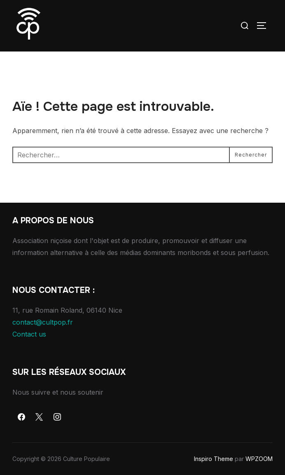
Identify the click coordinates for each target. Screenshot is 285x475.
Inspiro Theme (213, 458)
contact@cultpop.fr (42, 322)
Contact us (29, 334)
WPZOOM (259, 458)
